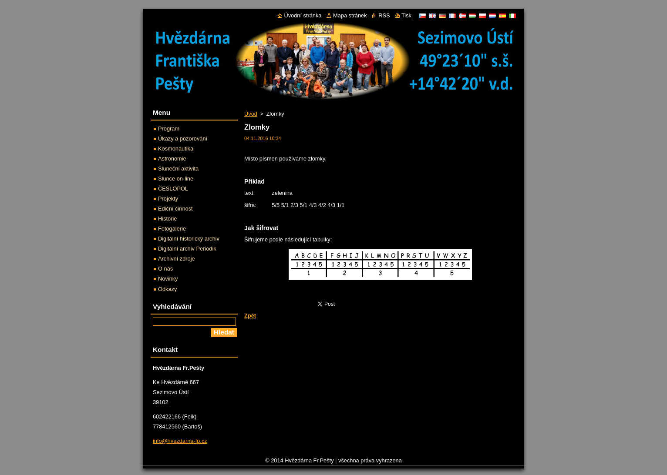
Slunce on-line (175, 178)
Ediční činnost (175, 208)
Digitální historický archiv (188, 238)
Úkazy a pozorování (182, 138)
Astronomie (172, 158)
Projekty (168, 198)
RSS (384, 15)
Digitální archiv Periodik (187, 248)
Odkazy (167, 289)
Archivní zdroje (176, 258)
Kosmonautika (175, 148)
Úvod (250, 113)
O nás (165, 268)
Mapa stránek (350, 15)
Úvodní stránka (302, 15)
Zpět (250, 315)
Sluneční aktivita (178, 168)
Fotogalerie (172, 228)
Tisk (406, 15)
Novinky (168, 278)
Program (168, 128)
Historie (167, 218)
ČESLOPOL (173, 188)
